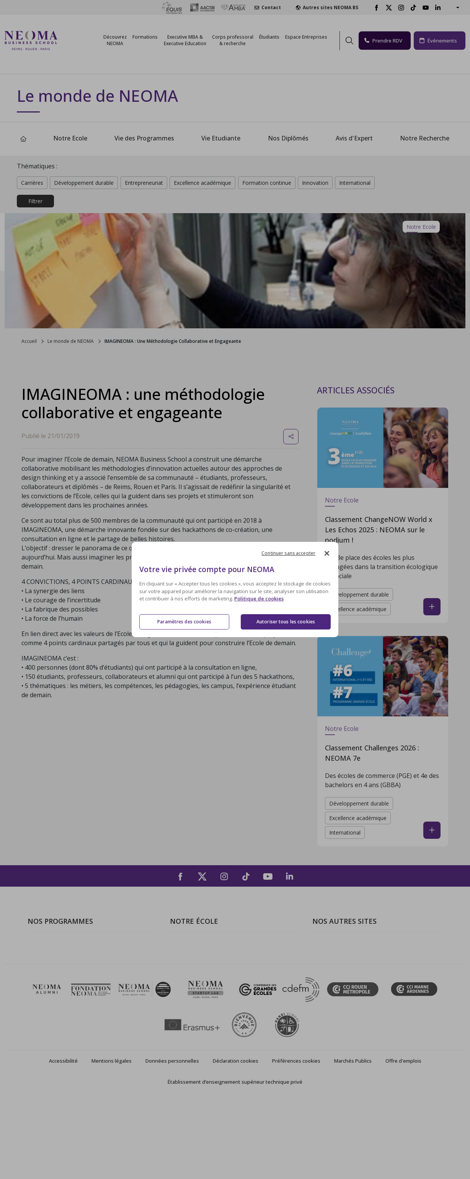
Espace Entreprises (306, 37)
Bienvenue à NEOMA (341, 945)
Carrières (32, 182)
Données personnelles (172, 1137)
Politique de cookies (259, 598)
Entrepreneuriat (144, 182)
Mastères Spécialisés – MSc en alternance (85, 978)
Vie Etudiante (220, 138)
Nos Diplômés (288, 138)
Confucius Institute (337, 1000)
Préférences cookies (296, 1137)
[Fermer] (327, 553)
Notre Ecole (70, 138)
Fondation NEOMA (338, 978)
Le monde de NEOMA (70, 341)
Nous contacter (191, 989)
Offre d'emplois (403, 1137)
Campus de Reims (194, 966)
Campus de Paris (193, 956)
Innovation (315, 182)
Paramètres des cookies (184, 621)
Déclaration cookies (235, 1137)
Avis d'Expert (354, 138)
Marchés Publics (353, 1137)
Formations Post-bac (56, 945)
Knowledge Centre (337, 1011)
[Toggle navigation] (68, 40)
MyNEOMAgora (334, 989)
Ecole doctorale (49, 1000)
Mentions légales (111, 1137)
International (354, 182)
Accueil (29, 341)
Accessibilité (63, 1137)
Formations (145, 37)
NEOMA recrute (192, 1000)
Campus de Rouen (195, 978)
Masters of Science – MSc (63, 966)
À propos (182, 945)
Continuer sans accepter (288, 553)
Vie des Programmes (144, 138)
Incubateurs (328, 966)
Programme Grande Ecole (63, 956)
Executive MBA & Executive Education (79, 989)
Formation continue (266, 182)
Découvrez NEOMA (115, 40)
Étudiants (269, 37)
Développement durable (84, 182)
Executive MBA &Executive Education (185, 40)
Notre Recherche (424, 138)
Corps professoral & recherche (232, 40)
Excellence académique (202, 182)
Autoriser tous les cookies (285, 621)
